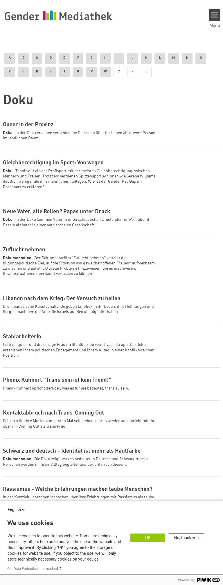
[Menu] (214, 15)
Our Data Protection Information (32, 569)
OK (147, 537)
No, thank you (186, 537)
